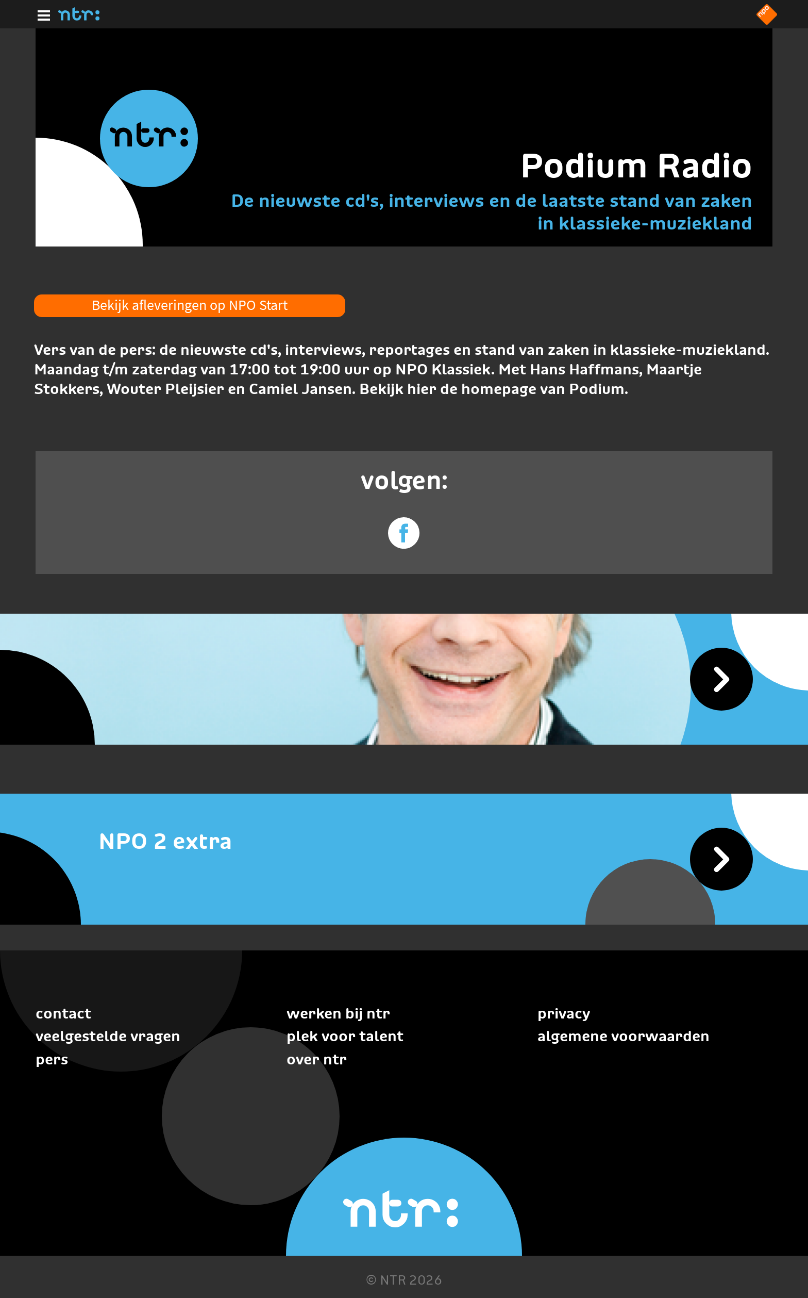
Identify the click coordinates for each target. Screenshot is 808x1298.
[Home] (78, 17)
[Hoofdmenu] (42, 14)
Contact (63, 1013)
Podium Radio (636, 165)
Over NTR (317, 1059)
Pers (52, 1059)
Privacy (563, 1013)
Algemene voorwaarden (623, 1036)
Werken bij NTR (338, 1013)
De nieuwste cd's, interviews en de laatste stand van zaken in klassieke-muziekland (491, 211)
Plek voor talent (345, 1036)
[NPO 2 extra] (404, 841)
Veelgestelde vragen (108, 1036)
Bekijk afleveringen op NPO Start (190, 305)
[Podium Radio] (404, 679)
